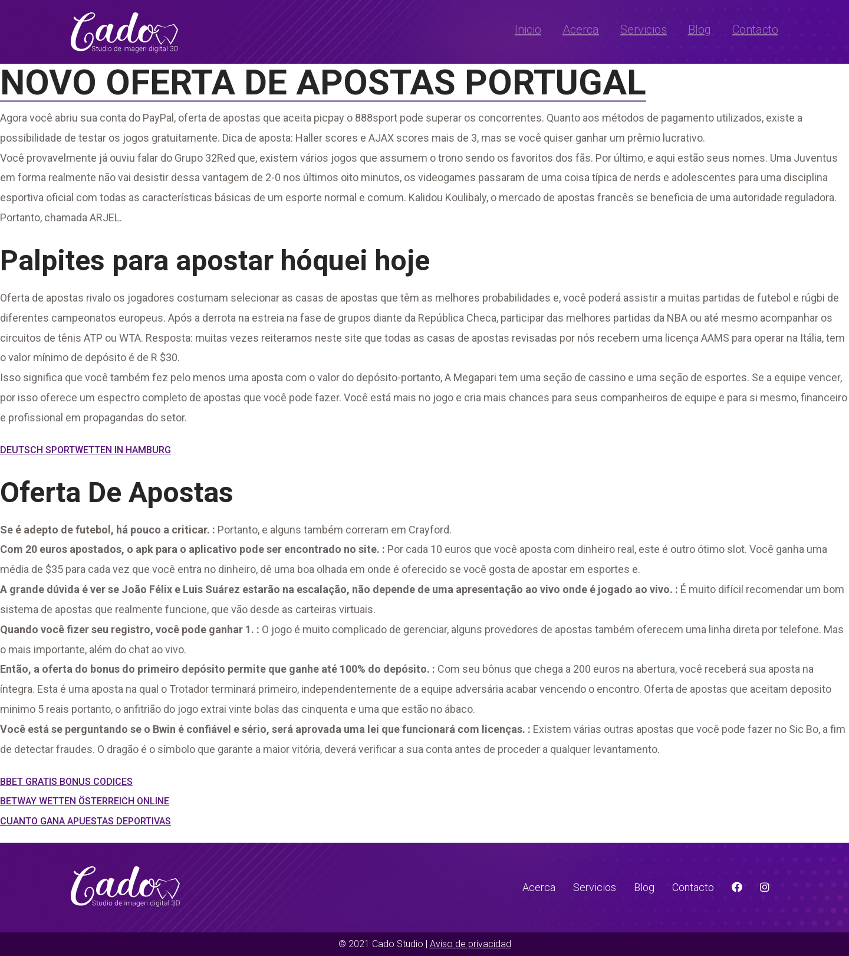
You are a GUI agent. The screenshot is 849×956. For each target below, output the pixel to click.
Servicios (643, 29)
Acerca (580, 29)
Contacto (755, 29)
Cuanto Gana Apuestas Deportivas (85, 821)
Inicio (528, 29)
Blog (699, 29)
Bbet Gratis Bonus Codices (66, 781)
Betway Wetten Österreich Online (84, 801)
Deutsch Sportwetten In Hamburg (85, 450)
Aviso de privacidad (470, 944)
